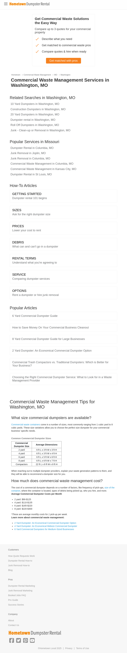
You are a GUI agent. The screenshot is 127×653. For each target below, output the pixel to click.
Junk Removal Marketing (20, 590)
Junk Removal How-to (19, 565)
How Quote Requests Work (21, 556)
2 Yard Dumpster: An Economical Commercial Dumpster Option (45, 523)
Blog (10, 570)
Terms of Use (82, 648)
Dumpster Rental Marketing (21, 586)
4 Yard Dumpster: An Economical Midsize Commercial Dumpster (45, 526)
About (11, 620)
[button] (11, 640)
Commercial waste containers (25, 424)
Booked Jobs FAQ (17, 595)
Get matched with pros (63, 60)
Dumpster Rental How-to (20, 560)
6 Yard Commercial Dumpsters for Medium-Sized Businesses (44, 529)
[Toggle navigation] (6, 4)
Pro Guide (13, 600)
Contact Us (13, 625)
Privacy (68, 648)
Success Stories (16, 604)
